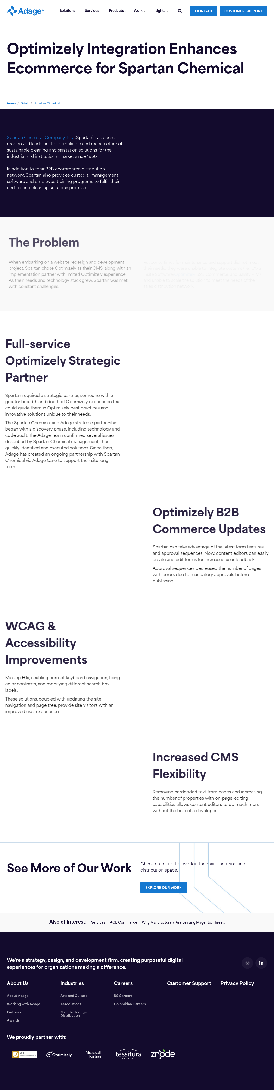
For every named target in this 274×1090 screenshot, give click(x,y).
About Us (17, 984)
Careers (123, 984)
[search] (180, 11)
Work (140, 11)
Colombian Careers (130, 1004)
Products (118, 11)
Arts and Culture (73, 996)
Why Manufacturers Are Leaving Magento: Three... (183, 923)
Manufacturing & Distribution (73, 1014)
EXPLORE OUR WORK (164, 887)
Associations (70, 1004)
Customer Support (189, 984)
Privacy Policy (237, 984)
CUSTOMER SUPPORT (243, 11)
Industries (72, 984)
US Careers (123, 996)
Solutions (69, 11)
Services (93, 11)
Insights (160, 11)
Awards (13, 1020)
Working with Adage (23, 1004)
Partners (14, 1012)
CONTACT (203, 11)
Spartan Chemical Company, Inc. (40, 138)
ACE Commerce (123, 923)
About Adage (17, 996)
